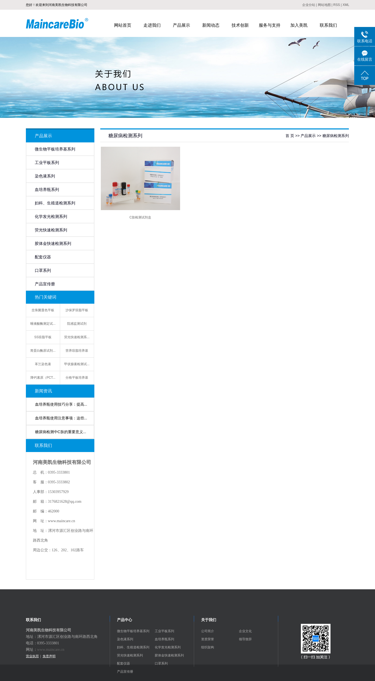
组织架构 (207, 647)
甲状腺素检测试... (77, 364)
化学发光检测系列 (51, 216)
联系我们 (328, 25)
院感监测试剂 (77, 324)
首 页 (289, 136)
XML (346, 5)
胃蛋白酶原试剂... (43, 351)
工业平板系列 (47, 162)
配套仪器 (43, 257)
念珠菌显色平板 (43, 310)
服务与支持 (269, 25)
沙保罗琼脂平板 (77, 310)
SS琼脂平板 (42, 337)
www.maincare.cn (50, 650)
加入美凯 (299, 25)
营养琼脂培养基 (77, 351)
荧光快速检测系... (77, 337)
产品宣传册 (45, 284)
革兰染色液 (43, 364)
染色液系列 (45, 176)
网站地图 (324, 5)
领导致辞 (245, 639)
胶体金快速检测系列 (53, 243)
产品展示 (181, 25)
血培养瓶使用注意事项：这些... (61, 418)
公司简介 (207, 631)
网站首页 (122, 25)
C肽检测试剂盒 (140, 217)
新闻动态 (210, 25)
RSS (336, 5)
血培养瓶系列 (47, 189)
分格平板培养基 (77, 377)
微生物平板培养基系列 (55, 149)
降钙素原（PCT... (43, 377)
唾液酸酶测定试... (43, 324)
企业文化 (245, 631)
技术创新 (240, 25)
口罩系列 (43, 270)
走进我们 (152, 25)
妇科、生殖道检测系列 (55, 203)
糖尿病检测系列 (335, 136)
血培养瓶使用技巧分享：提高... (61, 404)
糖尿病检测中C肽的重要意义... (60, 432)
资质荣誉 (207, 639)
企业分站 (308, 5)
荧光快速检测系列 (51, 230)
